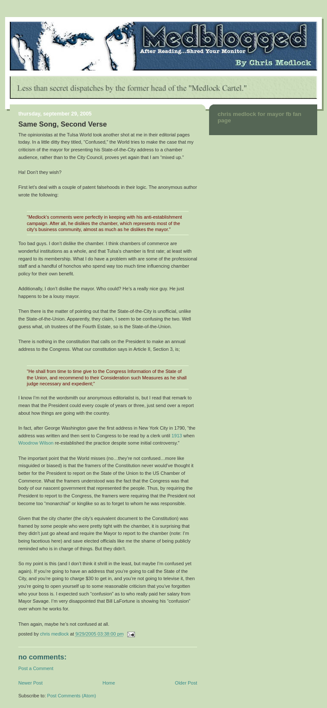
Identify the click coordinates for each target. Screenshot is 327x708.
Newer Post (30, 682)
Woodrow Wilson (36, 442)
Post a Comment (35, 668)
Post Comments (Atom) (71, 695)
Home (109, 682)
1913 (177, 435)
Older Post (186, 682)
